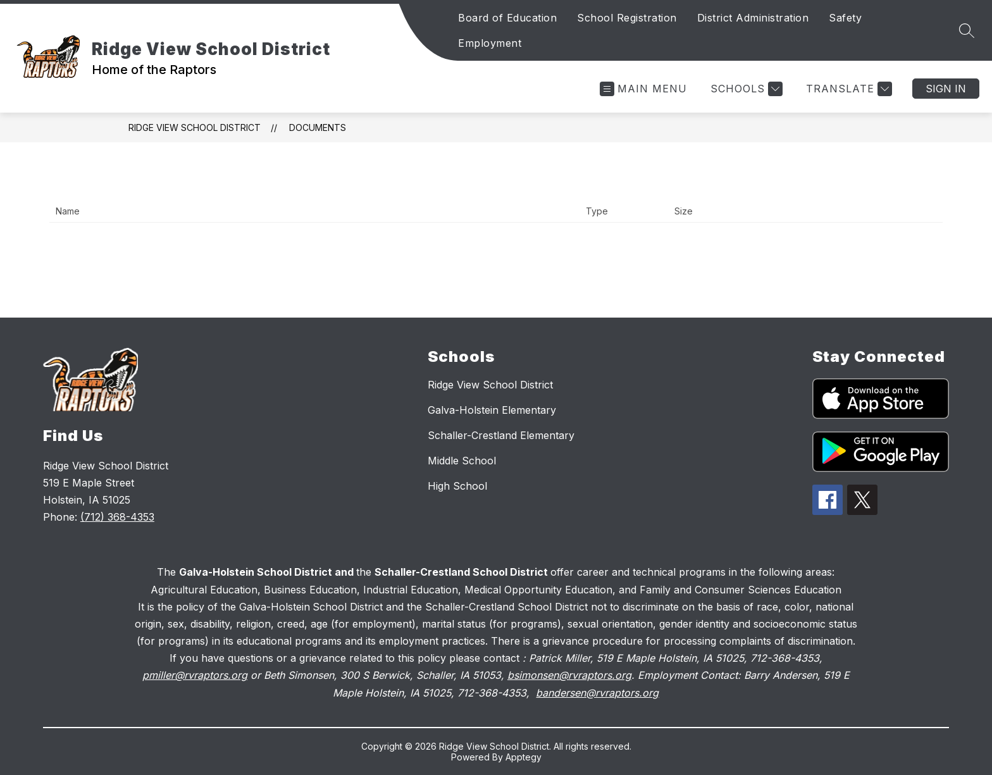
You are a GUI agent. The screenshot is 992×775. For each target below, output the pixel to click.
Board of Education (507, 17)
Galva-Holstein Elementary (492, 410)
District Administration (753, 17)
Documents (317, 127)
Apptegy (523, 757)
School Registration (627, 17)
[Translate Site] (847, 89)
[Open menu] (643, 89)
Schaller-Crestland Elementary (501, 435)
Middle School (462, 460)
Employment (489, 43)
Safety (845, 17)
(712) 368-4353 (117, 517)
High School (457, 486)
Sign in (946, 88)
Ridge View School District (194, 127)
